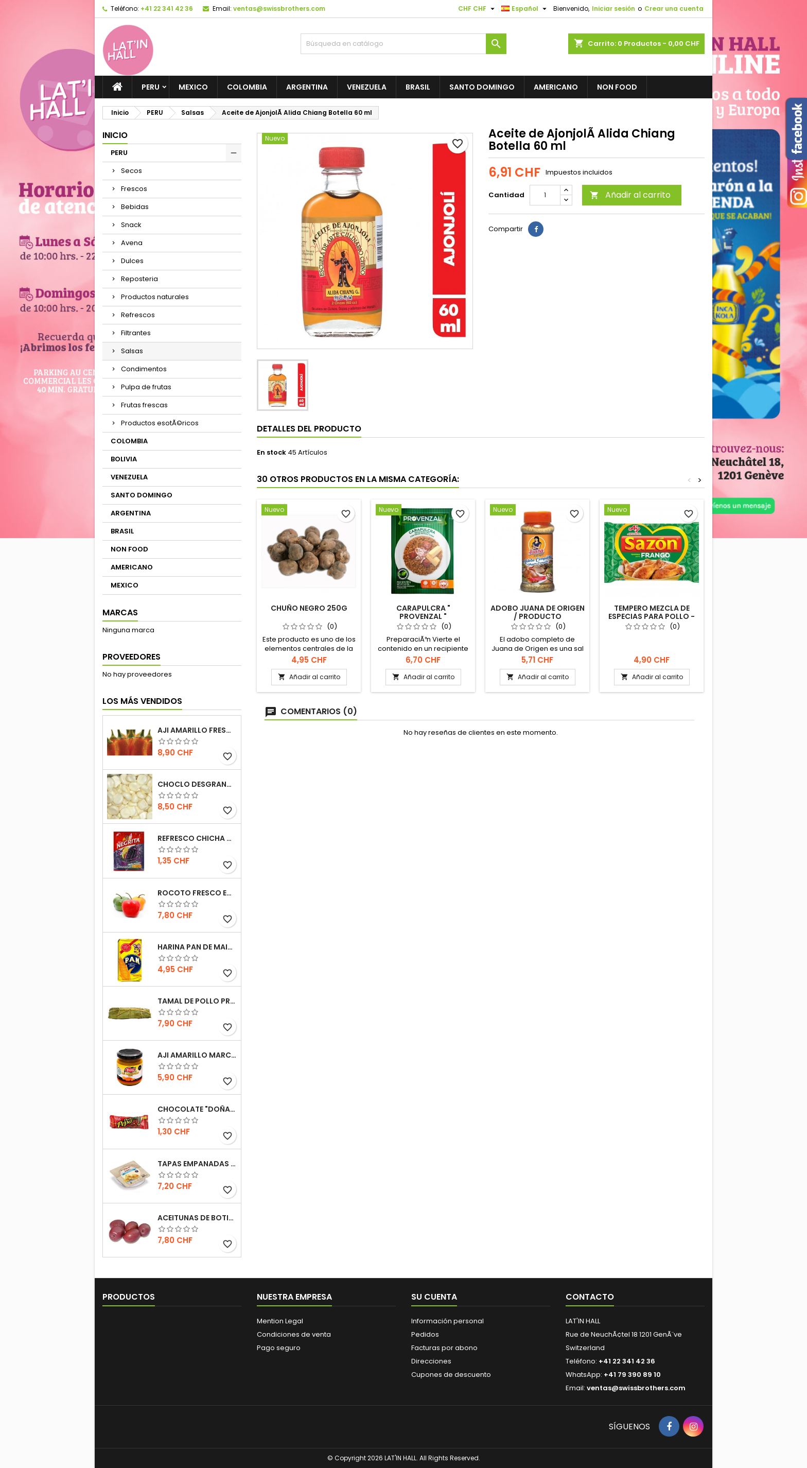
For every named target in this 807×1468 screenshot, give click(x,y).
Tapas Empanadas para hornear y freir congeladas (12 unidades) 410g (197, 1164)
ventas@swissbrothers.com (279, 8)
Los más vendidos (142, 701)
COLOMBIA (247, 87)
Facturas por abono (444, 1348)
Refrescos (138, 315)
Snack (131, 225)
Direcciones (431, 1361)
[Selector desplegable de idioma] (525, 9)
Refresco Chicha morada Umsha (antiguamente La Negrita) (197, 838)
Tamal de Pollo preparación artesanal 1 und (197, 1001)
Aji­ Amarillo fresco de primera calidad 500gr (197, 730)
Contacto (590, 1297)
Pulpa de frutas (146, 387)
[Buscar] (403, 43)
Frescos (134, 189)
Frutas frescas (144, 405)
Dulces (132, 261)
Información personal (447, 1321)
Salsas (132, 351)
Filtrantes (136, 333)
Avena (132, 243)
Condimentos (144, 369)
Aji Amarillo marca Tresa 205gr (197, 1055)
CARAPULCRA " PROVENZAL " (423, 612)
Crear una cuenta (674, 8)
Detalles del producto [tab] (309, 429)
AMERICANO (556, 87)
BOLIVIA (124, 459)
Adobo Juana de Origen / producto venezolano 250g (537, 616)
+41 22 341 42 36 (167, 8)
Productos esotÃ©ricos (160, 423)
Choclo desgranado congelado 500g (197, 784)
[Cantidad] (545, 195)
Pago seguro (279, 1348)
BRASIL (418, 87)
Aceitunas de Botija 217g (197, 1218)
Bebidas (135, 207)
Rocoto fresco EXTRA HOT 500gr (197, 893)
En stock (271, 452)
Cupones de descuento (451, 1374)
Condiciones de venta (294, 1334)
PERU (151, 87)
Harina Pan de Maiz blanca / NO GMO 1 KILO (197, 947)
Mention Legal (280, 1321)
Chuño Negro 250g (309, 608)
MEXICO (193, 87)
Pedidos (425, 1334)
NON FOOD (617, 87)
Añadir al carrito (630, 195)
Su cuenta (434, 1297)
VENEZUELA (367, 87)
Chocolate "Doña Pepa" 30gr (197, 1109)
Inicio (115, 135)
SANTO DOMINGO (482, 87)
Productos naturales (155, 297)
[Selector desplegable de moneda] (477, 9)
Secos (131, 171)
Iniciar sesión (613, 8)
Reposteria (139, 279)
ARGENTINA (307, 87)
